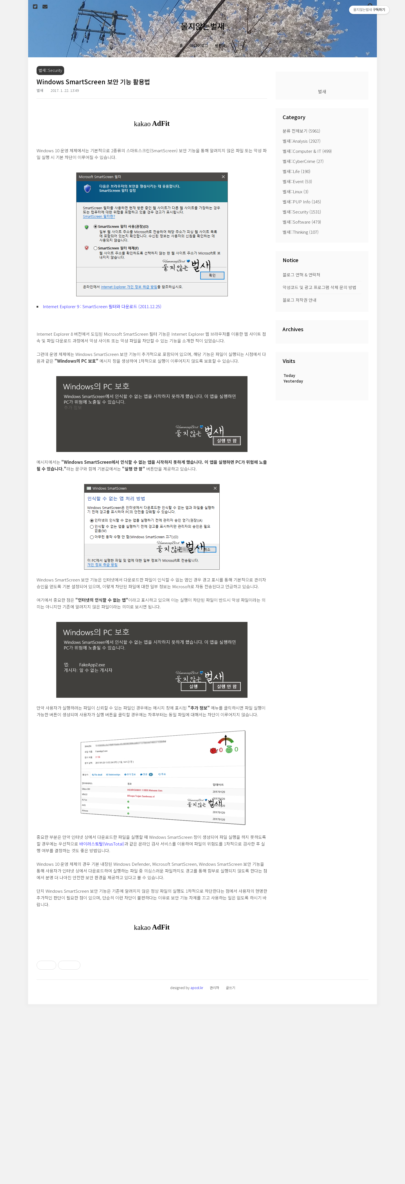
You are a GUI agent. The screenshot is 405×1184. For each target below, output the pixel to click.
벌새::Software (302, 222)
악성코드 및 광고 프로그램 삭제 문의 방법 (319, 287)
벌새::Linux (296, 191)
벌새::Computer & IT (307, 151)
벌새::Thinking (301, 232)
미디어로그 (199, 45)
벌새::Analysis (302, 141)
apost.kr (196, 1167)
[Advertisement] (152, 984)
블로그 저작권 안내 (299, 300)
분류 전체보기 (301, 131)
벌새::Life (296, 171)
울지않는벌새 (202, 26)
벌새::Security (302, 212)
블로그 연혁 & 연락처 (301, 275)
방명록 (220, 45)
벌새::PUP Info (302, 201)
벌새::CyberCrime (303, 161)
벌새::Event (297, 181)
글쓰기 (230, 1167)
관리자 (214, 1167)
